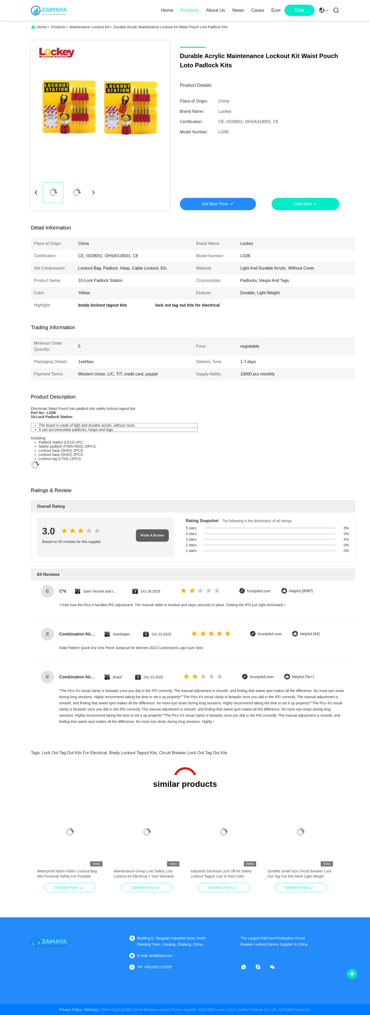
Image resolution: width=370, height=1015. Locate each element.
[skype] (261, 967)
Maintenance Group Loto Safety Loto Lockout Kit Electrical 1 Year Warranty (144, 873)
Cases (257, 10)
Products (190, 10)
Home (167, 10)
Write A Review (152, 535)
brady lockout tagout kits (133, 753)
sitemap (90, 1010)
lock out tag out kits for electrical (74, 753)
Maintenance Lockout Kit (89, 27)
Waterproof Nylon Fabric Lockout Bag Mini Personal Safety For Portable (67, 873)
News (238, 10)
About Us (215, 10)
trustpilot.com (259, 591)
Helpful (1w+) (303, 677)
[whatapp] (247, 967)
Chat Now (302, 204)
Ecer (276, 10)
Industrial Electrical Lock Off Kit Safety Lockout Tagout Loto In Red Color (221, 873)
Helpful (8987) (301, 591)
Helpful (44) (310, 634)
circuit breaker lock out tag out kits (193, 753)
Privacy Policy (70, 1010)
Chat (299, 10)
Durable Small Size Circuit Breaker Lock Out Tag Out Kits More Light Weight (299, 873)
